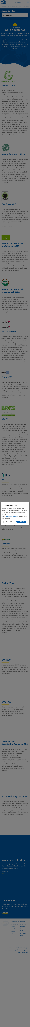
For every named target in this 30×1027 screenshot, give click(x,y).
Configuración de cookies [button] (11, 516)
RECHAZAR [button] (9, 521)
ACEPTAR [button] (21, 521)
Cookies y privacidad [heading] (9, 505)
